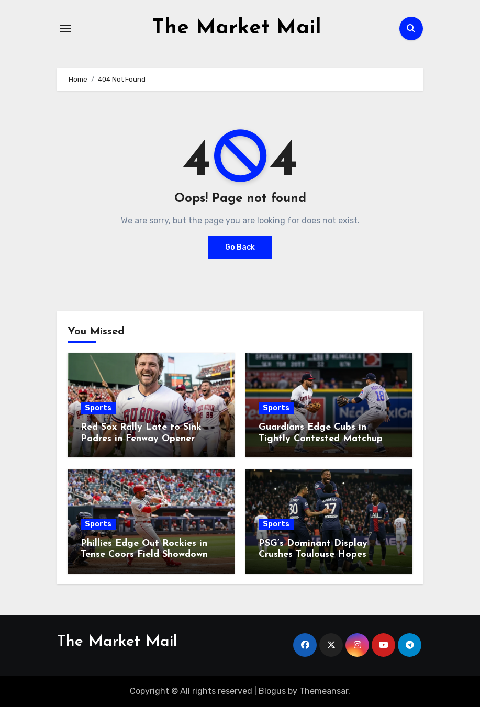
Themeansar (323, 691)
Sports (98, 407)
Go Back (240, 247)
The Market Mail (236, 28)
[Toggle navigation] (65, 28)
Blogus (272, 691)
